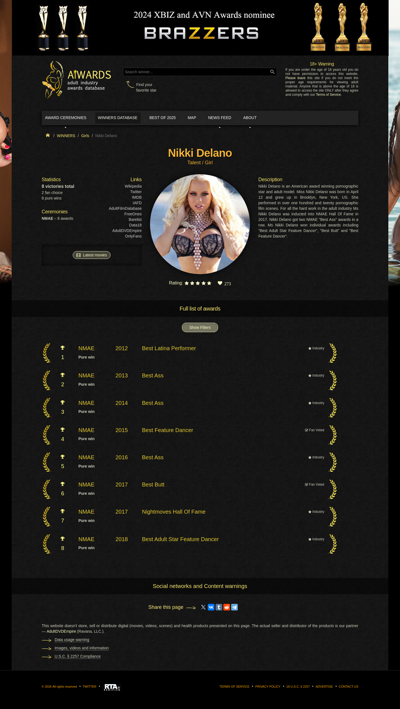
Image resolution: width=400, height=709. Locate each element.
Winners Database (132, 119)
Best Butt (153, 486)
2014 (122, 405)
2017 (122, 486)
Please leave (295, 78)
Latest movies (91, 256)
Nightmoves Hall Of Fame (174, 514)
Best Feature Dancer (167, 432)
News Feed (255, 119)
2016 (122, 459)
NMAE (86, 350)
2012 (122, 350)
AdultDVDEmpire (127, 232)
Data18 (135, 227)
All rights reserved (64, 688)
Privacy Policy (268, 688)
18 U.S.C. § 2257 (298, 688)
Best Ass (153, 377)
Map (220, 119)
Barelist (135, 221)
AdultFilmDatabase (125, 210)
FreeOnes (133, 216)
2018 (122, 541)
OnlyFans (133, 238)
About (292, 119)
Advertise (324, 688)
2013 (122, 377)
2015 (122, 432)
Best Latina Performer (169, 350)
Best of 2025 (184, 119)
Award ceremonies (72, 119)
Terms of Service (328, 95)
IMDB (137, 199)
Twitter (136, 193)
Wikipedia (133, 188)
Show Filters (200, 329)
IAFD (137, 205)
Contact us (349, 688)
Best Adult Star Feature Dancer (180, 541)
